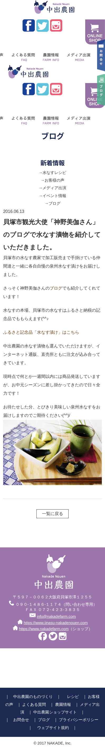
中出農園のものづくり (33, 697)
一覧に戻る (52, 513)
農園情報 (49, 55)
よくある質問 (21, 55)
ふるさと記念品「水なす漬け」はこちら (41, 332)
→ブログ (52, 203)
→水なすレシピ (52, 173)
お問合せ (21, 720)
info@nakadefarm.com (56, 616)
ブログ (56, 288)
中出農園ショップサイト (55, 712)
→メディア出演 (52, 188)
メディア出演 (78, 55)
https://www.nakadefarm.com (44, 629)
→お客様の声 (52, 180)
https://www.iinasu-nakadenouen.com (56, 623)
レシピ (73, 697)
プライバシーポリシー (78, 720)
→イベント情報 (52, 196)
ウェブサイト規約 (53, 728)
